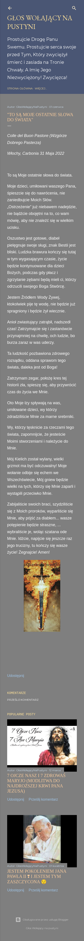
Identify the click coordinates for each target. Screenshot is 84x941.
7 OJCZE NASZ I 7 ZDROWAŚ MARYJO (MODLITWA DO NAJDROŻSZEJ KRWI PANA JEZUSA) (36, 783)
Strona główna (20, 88)
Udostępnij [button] (15, 676)
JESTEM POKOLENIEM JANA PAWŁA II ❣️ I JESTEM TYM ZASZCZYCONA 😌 (36, 876)
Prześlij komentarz (23, 699)
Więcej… (41, 88)
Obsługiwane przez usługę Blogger (42, 919)
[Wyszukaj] (74, 7)
